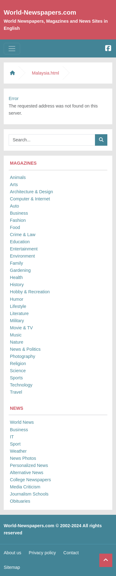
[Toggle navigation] (12, 48)
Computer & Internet (30, 198)
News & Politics (25, 349)
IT (12, 436)
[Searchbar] (52, 140)
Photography (22, 356)
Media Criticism (25, 486)
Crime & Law (22, 234)
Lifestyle (18, 306)
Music (16, 334)
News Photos (23, 458)
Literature (19, 313)
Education (20, 241)
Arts (14, 184)
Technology (21, 384)
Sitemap (12, 567)
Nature (16, 342)
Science (18, 370)
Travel (16, 392)
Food (15, 227)
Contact (71, 552)
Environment (22, 256)
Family (16, 263)
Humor (16, 299)
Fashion (18, 220)
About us (12, 552)
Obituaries (20, 501)
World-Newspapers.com (40, 12)
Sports (16, 377)
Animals (18, 177)
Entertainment (24, 248)
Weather (18, 451)
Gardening (20, 270)
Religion (18, 363)
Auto (14, 205)
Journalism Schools (29, 493)
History (17, 284)
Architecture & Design (31, 191)
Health (16, 277)
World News (22, 422)
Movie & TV (21, 327)
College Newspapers (30, 479)
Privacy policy (42, 552)
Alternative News (26, 472)
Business (19, 213)
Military (17, 320)
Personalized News (29, 465)
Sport (15, 443)
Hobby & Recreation (30, 291)
